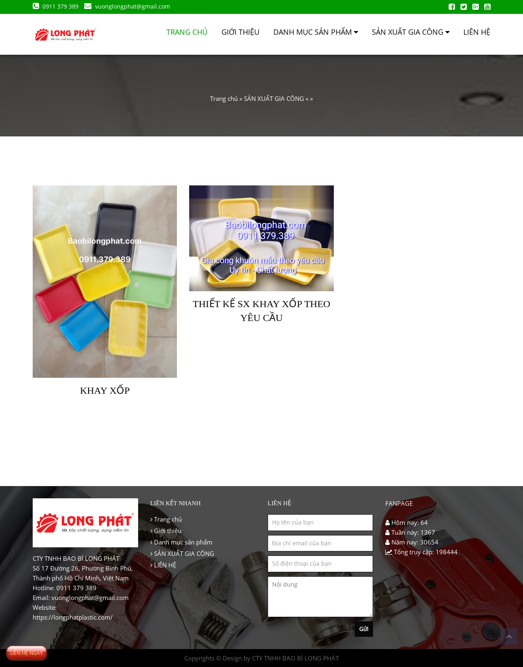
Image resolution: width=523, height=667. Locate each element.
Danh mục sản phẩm (315, 32)
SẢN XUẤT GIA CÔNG (410, 32)
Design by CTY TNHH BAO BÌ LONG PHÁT (281, 658)
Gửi (364, 629)
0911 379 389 (56, 6)
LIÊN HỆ (476, 32)
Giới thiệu (240, 32)
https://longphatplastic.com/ (73, 617)
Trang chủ (187, 32)
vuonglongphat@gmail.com (127, 6)
